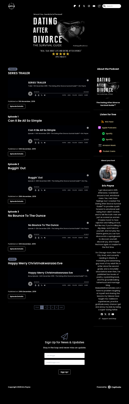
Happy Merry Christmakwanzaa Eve (35, 263)
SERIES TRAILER (19, 73)
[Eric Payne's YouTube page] (111, 321)
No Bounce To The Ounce (27, 216)
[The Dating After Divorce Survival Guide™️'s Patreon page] (75, 6)
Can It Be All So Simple (25, 121)
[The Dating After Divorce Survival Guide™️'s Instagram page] (88, 6)
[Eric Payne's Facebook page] (104, 321)
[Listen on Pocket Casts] (107, 158)
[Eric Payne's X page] (107, 321)
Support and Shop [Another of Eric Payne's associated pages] (108, 326)
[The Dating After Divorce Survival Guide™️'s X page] (83, 6)
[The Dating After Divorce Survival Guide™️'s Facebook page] (78, 6)
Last (61, 307)
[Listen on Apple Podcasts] (107, 130)
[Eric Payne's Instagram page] (109, 321)
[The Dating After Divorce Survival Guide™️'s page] (98, 6)
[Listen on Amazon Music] (107, 151)
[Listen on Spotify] (107, 137)
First (37, 307)
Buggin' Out (17, 168)
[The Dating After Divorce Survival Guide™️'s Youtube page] (92, 6)
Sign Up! (64, 379)
